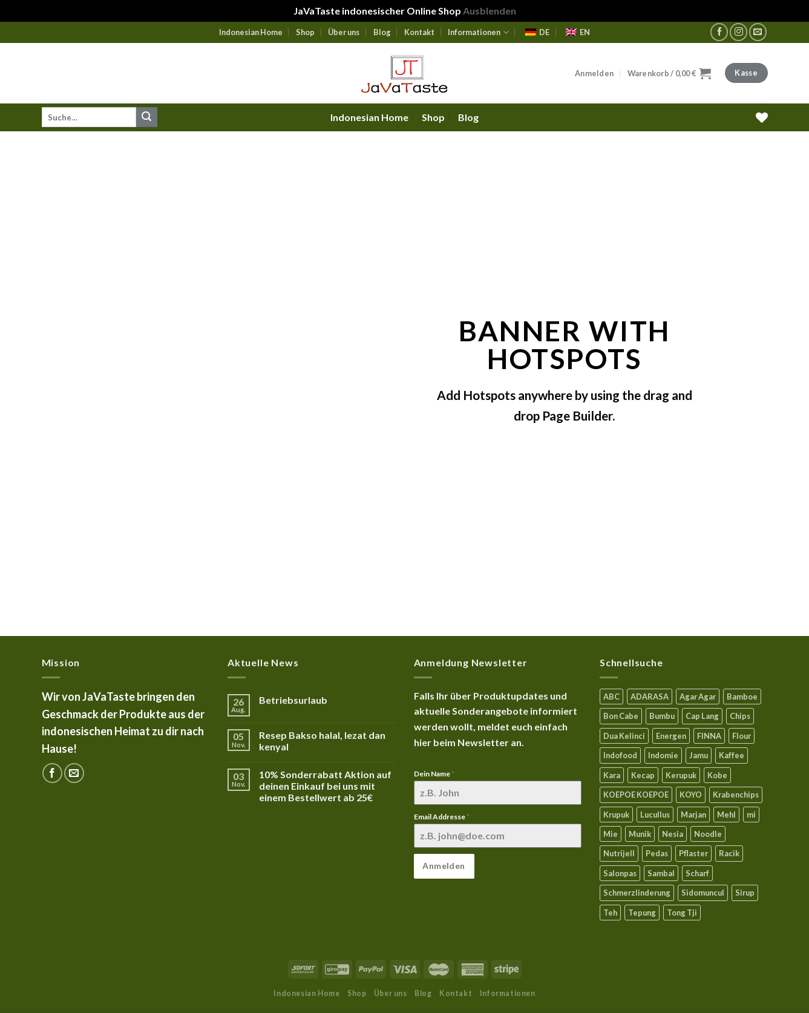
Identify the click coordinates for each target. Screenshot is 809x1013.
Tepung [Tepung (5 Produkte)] (642, 912)
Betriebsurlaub (293, 700)
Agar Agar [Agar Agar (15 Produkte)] (698, 696)
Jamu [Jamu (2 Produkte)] (698, 755)
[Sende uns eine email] (758, 32)
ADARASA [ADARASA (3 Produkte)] (649, 696)
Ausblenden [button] (489, 10)
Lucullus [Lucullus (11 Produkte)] (655, 814)
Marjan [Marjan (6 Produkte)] (693, 814)
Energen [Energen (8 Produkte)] (671, 736)
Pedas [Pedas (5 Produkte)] (657, 853)
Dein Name (434, 773)
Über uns (343, 32)
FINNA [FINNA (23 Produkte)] (709, 736)
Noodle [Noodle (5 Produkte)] (708, 834)
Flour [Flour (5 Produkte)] (741, 736)
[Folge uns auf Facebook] (719, 32)
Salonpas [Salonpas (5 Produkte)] (620, 873)
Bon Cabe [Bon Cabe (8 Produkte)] (620, 716)
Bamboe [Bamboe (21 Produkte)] (742, 696)
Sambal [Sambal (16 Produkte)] (661, 873)
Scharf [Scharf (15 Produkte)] (697, 873)
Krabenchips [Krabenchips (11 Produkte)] (736, 794)
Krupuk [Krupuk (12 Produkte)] (616, 814)
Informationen (478, 32)
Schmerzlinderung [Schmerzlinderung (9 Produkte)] (636, 892)
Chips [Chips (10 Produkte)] (740, 716)
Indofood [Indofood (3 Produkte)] (620, 755)
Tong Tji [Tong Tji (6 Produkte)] (682, 912)
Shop (305, 32)
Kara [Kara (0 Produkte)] (611, 775)
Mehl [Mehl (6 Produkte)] (726, 814)
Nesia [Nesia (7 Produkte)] (672, 834)
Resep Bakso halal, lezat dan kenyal (322, 740)
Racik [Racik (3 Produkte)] (729, 853)
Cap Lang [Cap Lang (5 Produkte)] (702, 716)
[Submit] (146, 117)
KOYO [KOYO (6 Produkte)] (691, 794)
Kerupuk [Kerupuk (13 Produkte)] (681, 775)
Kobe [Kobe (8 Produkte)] (717, 775)
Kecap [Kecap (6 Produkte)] (643, 775)
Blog (382, 32)
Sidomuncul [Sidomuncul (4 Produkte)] (702, 892)
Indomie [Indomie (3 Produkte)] (663, 755)
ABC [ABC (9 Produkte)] (611, 696)
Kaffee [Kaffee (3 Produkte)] (731, 755)
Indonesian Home (251, 32)
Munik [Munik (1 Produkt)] (640, 834)
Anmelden (443, 866)
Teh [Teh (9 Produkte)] (610, 912)
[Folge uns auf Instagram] (738, 32)
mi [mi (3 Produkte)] (751, 814)
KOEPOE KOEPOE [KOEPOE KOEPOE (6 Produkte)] (636, 794)
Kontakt (419, 32)
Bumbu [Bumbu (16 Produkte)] (662, 716)
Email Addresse (442, 816)
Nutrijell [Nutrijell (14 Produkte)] (619, 853)
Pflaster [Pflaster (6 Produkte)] (693, 853)
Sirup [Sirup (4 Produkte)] (745, 892)
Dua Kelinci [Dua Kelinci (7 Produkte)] (624, 736)
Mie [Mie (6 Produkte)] (610, 834)
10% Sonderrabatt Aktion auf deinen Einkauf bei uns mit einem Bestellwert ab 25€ (325, 786)
